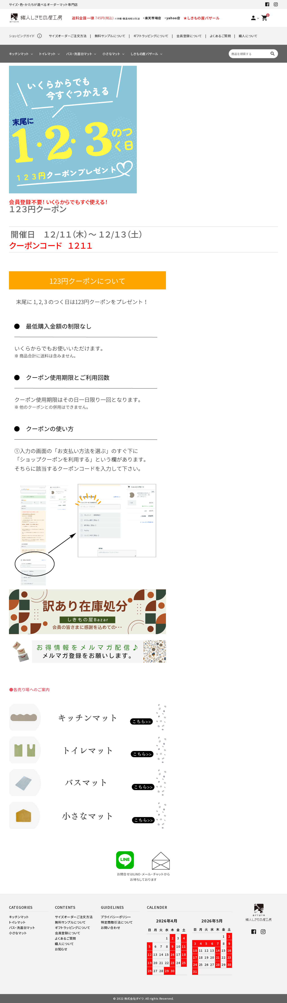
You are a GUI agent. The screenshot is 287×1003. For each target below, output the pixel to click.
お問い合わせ (110, 927)
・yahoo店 (172, 18)
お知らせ (61, 949)
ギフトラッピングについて (151, 36)
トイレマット (47, 53)
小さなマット (111, 53)
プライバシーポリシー (116, 917)
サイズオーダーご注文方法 (68, 36)
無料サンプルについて (110, 36)
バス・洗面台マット (79, 53)
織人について (248, 36)
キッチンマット (19, 53)
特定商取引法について (117, 922)
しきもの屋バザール (144, 53)
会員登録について (189, 36)
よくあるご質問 (220, 36)
